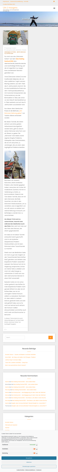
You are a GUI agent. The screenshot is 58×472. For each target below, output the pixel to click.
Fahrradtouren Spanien (11, 425)
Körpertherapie (9, 433)
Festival (7, 427)
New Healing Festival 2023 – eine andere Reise (23, 381)
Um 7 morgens (10, 7)
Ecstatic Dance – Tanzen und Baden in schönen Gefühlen (20, 354)
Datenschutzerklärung (16, 1)
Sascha (7, 381)
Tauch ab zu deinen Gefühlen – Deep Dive (16, 362)
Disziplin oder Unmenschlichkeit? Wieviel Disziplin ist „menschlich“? (28, 403)
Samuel (7, 395)
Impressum (6, 1)
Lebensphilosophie (10, 50)
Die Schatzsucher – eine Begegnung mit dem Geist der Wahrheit (28, 392)
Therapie (24, 50)
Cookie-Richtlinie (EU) (9, 4)
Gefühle (7, 430)
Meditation (18, 50)
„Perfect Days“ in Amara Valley (13, 360)
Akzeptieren (29, 462)
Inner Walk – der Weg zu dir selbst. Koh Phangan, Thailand (20, 357)
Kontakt (26, 1)
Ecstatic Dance (9, 422)
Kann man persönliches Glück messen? (15, 365)
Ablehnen (29, 466)
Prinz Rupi (7, 390)
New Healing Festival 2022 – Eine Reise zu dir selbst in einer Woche (28, 398)
